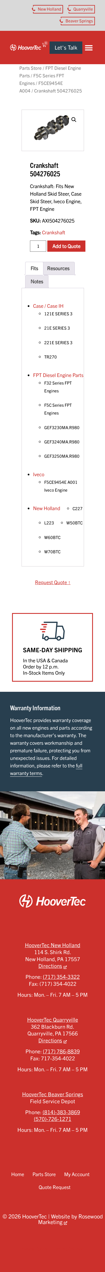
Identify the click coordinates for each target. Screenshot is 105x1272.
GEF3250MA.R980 (62, 456)
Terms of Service (69, 1248)
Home (17, 1174)
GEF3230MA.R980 (62, 427)
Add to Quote (66, 246)
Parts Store (30, 68)
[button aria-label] (48, 9)
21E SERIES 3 (57, 328)
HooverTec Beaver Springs (52, 1094)
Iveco (38, 474)
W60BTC (52, 537)
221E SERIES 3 (58, 342)
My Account (77, 1174)
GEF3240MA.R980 (62, 442)
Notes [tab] (37, 281)
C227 (78, 508)
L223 (49, 523)
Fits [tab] (34, 268)
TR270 (50, 357)
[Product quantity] (38, 246)
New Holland (46, 508)
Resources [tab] (58, 268)
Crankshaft (53, 232)
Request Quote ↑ (53, 582)
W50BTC (74, 523)
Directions (50, 966)
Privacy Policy (33, 1248)
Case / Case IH (48, 305)
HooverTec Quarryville (52, 1019)
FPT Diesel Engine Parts (58, 375)
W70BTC (52, 551)
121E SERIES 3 (58, 313)
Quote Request (55, 1187)
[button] (88, 47)
